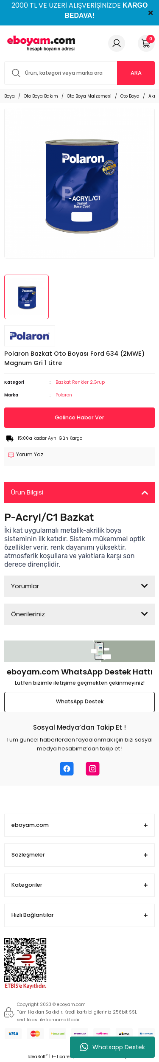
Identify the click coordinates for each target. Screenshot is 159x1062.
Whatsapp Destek (112, 1047)
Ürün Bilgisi (27, 492)
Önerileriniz (28, 614)
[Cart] (146, 43)
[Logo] (39, 43)
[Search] (79, 73)
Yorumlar (25, 586)
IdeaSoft (37, 1057)
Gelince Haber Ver (79, 417)
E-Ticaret (61, 1057)
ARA (136, 72)
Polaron (64, 395)
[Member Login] (116, 43)
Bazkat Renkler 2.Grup (80, 382)
